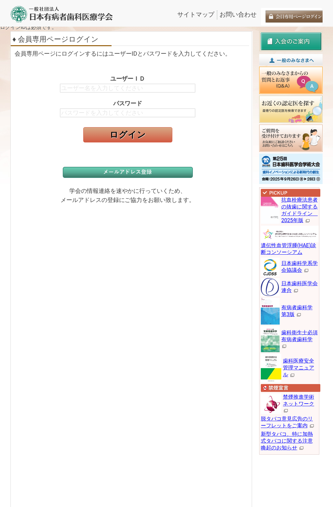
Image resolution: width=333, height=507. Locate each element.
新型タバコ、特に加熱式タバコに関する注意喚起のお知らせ (287, 441)
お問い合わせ (238, 14)
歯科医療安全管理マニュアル (298, 368)
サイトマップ (195, 14)
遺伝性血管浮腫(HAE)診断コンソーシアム (290, 242)
